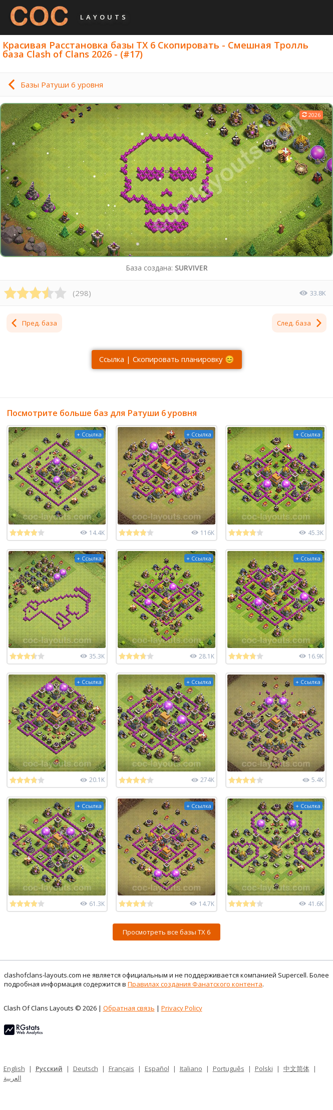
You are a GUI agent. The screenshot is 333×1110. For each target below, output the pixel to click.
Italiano (191, 1068)
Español (157, 1068)
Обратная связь (129, 1008)
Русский (49, 1068)
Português (228, 1068)
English (14, 1068)
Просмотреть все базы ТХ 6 (166, 932)
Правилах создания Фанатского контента (195, 984)
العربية (13, 1078)
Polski (264, 1068)
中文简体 (296, 1068)
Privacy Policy (181, 1008)
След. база (300, 323)
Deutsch (85, 1068)
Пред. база (33, 323)
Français (121, 1068)
